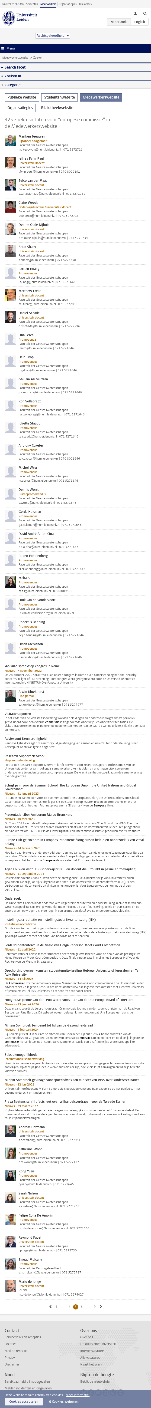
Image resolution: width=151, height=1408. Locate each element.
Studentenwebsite (59, 97)
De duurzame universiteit (98, 1344)
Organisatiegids (68, 4)
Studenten (32, 4)
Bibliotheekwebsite (57, 107)
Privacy (10, 1357)
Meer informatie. (78, 1395)
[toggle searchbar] (145, 13)
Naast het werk (91, 1364)
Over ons (86, 1337)
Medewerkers (48, 4)
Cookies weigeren (65, 1401)
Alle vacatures (90, 1357)
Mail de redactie (16, 1351)
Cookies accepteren (23, 1401)
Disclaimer (12, 1364)
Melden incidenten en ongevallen (28, 1388)
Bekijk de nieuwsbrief (95, 1381)
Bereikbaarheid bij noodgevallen (27, 1381)
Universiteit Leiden (13, 4)
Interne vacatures (92, 1351)
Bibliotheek (85, 4)
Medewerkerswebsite (15, 57)
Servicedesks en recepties (23, 1337)
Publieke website (21, 97)
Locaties (10, 1344)
